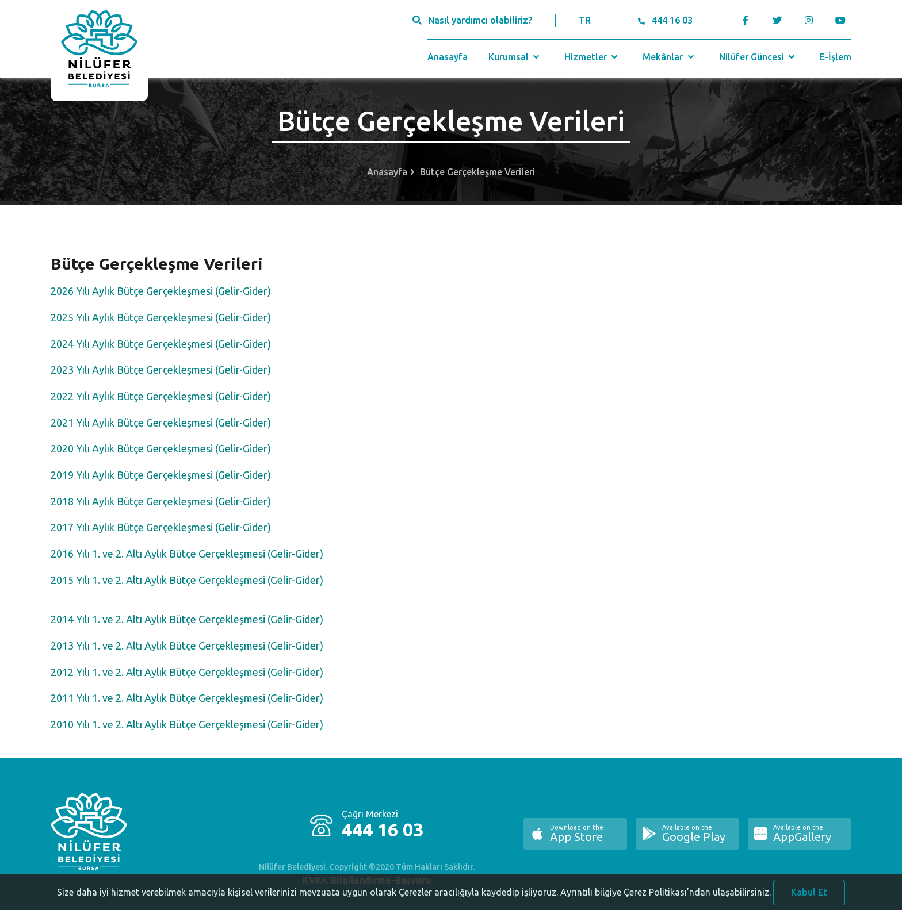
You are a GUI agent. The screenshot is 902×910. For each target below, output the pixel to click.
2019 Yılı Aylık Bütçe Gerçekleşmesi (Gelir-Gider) (161, 475)
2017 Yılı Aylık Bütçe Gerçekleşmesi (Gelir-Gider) (161, 527)
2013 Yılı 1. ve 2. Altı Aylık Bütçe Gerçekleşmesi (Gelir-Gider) (187, 645)
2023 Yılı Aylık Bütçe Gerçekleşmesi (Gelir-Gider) (161, 369)
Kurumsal (515, 57)
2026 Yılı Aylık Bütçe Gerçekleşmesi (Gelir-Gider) (161, 291)
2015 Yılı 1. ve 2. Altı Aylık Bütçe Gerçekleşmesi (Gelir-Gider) (187, 580)
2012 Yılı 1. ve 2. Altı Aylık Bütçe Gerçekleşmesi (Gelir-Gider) (187, 672)
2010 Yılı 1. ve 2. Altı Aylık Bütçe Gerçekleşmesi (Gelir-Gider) (187, 724)
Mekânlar (669, 57)
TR (585, 20)
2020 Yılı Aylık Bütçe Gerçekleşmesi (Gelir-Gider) (161, 448)
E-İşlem (835, 57)
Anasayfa (447, 57)
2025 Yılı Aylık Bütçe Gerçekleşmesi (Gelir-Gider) (161, 317)
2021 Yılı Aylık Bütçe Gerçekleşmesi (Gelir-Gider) (161, 422)
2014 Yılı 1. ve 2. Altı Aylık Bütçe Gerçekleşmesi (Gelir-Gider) (187, 619)
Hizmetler (592, 57)
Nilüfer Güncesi (758, 57)
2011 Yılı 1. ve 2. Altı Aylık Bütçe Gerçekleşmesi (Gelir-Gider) (187, 698)
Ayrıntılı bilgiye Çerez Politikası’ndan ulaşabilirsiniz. (665, 900)
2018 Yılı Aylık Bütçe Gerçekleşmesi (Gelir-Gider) (161, 501)
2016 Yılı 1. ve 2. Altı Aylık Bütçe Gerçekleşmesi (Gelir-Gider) (187, 553)
